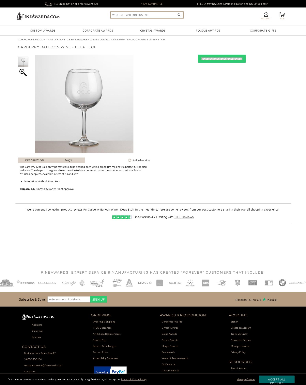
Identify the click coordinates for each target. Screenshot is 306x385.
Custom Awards (43, 30)
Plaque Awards (208, 30)
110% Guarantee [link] (102, 327)
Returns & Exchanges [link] (104, 346)
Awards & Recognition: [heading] (183, 315)
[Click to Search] (179, 14)
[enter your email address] (69, 299)
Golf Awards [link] (168, 364)
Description (34, 160)
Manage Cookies (246, 379)
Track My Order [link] (239, 334)
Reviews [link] (36, 337)
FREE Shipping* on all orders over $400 (71, 4)
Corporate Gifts (263, 30)
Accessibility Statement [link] (105, 358)
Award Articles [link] (239, 368)
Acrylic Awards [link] (170, 340)
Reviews (184, 217)
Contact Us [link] (30, 371)
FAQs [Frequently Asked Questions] (68, 160)
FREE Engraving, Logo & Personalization (232, 4)
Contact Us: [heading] (34, 347)
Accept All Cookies (277, 380)
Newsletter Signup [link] (241, 340)
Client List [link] (37, 331)
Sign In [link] (234, 321)
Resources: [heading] (241, 362)
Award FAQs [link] (99, 340)
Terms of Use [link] (100, 352)
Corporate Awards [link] (172, 321)
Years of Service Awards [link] (175, 358)
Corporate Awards (98, 30)
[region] (62, 299)
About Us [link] (37, 324)
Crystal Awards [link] (170, 327)
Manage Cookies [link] (240, 346)
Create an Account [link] (241, 327)
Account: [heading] (238, 315)
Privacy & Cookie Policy (133, 379)
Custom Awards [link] (170, 370)
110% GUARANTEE (151, 4)
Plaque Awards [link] (170, 346)
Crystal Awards (153, 30)
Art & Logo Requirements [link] (107, 334)
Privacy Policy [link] (238, 352)
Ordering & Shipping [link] (104, 321)
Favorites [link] (141, 160)
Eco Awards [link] (168, 352)
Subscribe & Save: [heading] (32, 299)
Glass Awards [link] (169, 334)
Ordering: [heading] (101, 315)
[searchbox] (147, 15)
